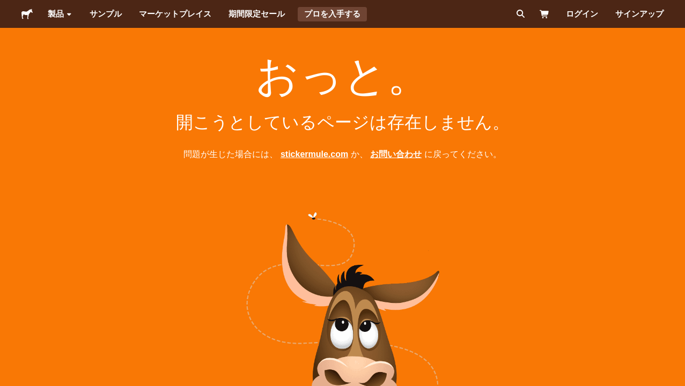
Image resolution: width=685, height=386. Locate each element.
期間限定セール (257, 13)
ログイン (582, 13)
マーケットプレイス (175, 13)
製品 (60, 14)
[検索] (519, 14)
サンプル (106, 13)
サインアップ (639, 13)
